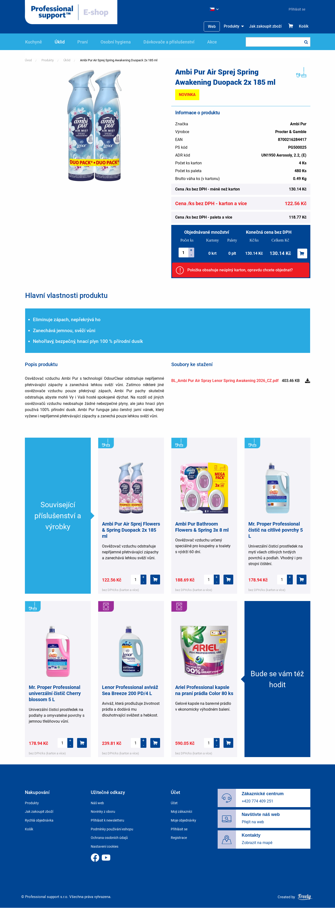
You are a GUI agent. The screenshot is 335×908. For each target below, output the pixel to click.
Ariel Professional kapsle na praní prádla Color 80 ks (204, 690)
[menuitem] (295, 9)
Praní (82, 41)
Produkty (231, 26)
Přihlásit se (297, 9)
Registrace (179, 838)
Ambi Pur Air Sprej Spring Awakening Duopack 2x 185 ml (118, 60)
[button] (94, 125)
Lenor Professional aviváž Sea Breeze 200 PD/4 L (130, 690)
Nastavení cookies (104, 846)
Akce (212, 41)
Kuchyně (33, 41)
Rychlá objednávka (39, 820)
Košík (303, 26)
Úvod (28, 60)
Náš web (97, 803)
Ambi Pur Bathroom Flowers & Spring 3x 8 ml (202, 527)
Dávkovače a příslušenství (168, 41)
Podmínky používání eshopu (112, 829)
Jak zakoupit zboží (265, 26)
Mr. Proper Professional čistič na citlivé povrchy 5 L (275, 530)
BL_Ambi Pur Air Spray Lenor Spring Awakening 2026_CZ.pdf (225, 380)
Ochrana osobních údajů (109, 838)
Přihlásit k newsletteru (107, 820)
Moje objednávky (183, 820)
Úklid (60, 41)
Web (212, 26)
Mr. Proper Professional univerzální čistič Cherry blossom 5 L (55, 693)
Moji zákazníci (181, 811)
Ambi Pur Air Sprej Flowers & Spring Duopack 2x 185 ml (131, 530)
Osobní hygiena (116, 41)
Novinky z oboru (103, 811)
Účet (174, 803)
